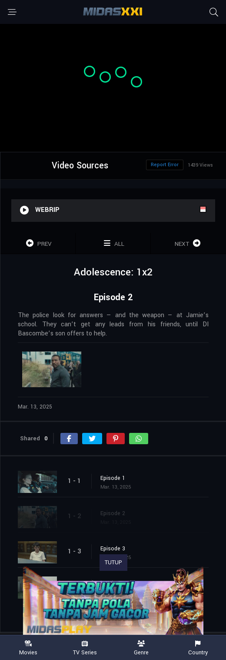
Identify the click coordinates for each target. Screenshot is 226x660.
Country (198, 648)
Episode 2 (112, 513)
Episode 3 (112, 549)
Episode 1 (112, 478)
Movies (28, 648)
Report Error (165, 164)
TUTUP (113, 562)
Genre (141, 648)
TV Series (84, 648)
